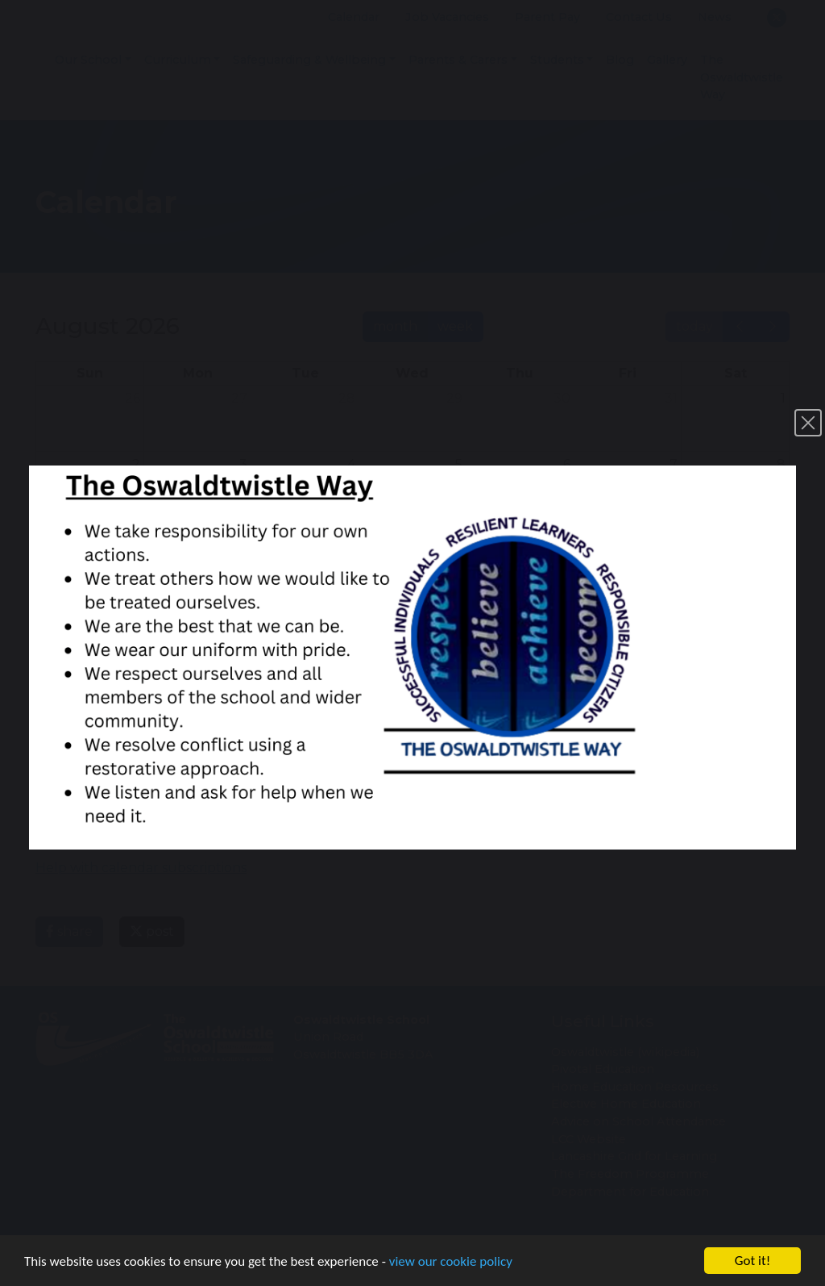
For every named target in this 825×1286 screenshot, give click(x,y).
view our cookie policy (450, 1266)
